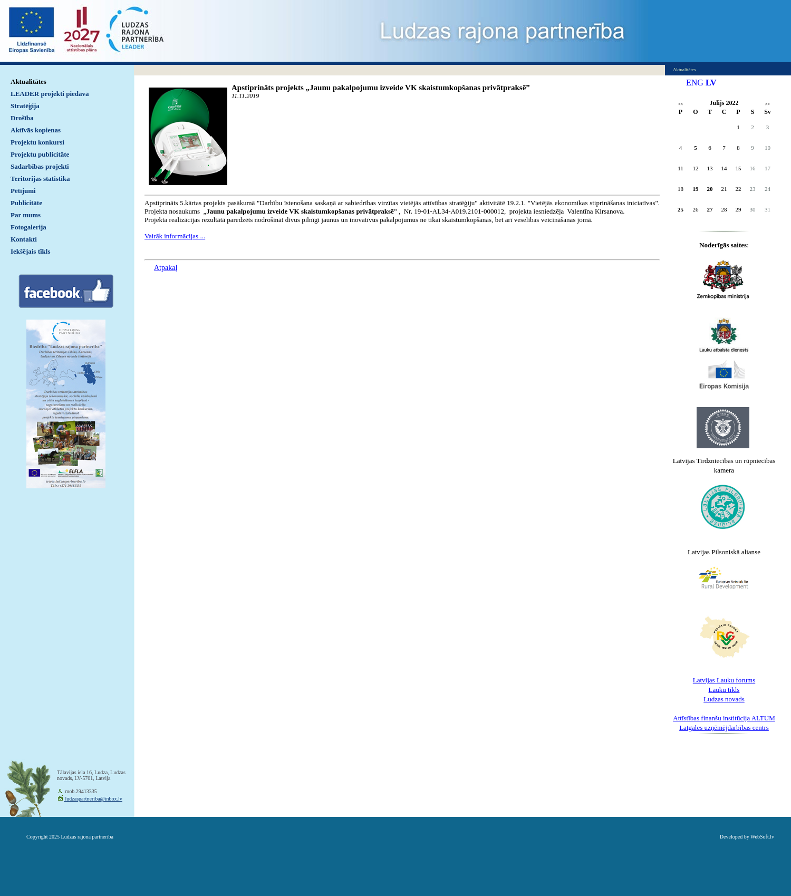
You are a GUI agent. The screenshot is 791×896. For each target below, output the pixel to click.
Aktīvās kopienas (36, 130)
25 (680, 209)
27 (710, 209)
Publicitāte (26, 203)
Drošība (22, 118)
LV (711, 82)
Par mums (26, 215)
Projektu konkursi (37, 142)
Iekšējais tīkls (30, 251)
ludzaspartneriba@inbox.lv (93, 799)
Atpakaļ (165, 268)
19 (696, 189)
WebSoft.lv (762, 837)
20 (710, 189)
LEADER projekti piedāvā (50, 94)
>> (767, 104)
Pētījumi (23, 191)
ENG (694, 82)
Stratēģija (25, 106)
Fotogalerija (28, 227)
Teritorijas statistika (40, 178)
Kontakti (24, 239)
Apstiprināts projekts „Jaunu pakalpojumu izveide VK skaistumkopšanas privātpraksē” (380, 87)
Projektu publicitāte (40, 154)
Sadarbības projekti (40, 166)
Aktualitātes (28, 81)
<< (680, 104)
